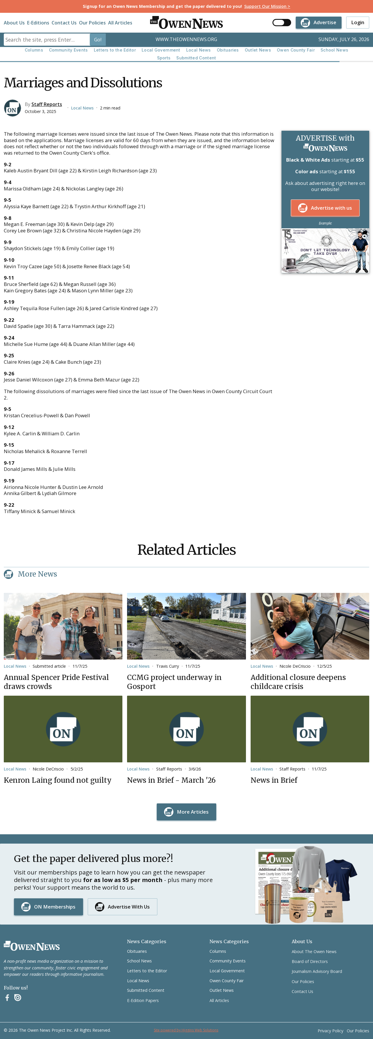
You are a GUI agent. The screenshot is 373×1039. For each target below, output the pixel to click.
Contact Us (64, 23)
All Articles (120, 23)
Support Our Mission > (267, 6)
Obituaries (228, 49)
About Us (14, 23)
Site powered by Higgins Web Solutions (186, 1030)
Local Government (161, 49)
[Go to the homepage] (32, 946)
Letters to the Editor (115, 49)
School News (334, 49)
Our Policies (92, 23)
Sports (164, 57)
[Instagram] (17, 997)
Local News (198, 49)
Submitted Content (196, 57)
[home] (186, 22)
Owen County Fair (296, 49)
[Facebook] (7, 997)
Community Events (68, 49)
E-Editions (38, 23)
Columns (34, 49)
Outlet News (258, 49)
